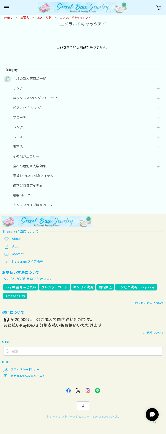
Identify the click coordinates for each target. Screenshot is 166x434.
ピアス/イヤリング (27, 108)
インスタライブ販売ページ (33, 205)
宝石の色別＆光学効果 (29, 166)
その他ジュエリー (26, 156)
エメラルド (44, 17)
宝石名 (24, 17)
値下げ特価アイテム (28, 186)
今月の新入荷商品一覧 (29, 79)
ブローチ (19, 118)
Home (8, 17)
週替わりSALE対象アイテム (33, 176)
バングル (19, 127)
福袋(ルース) (22, 195)
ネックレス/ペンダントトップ (35, 98)
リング (18, 88)
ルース (18, 137)
